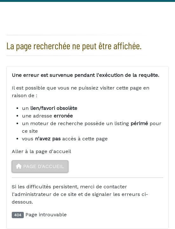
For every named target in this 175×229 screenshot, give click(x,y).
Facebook (144, 6)
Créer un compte (57, 6)
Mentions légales (103, 6)
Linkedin (170, 6)
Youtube (167, 19)
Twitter (157, 6)
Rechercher (131, 6)
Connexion (20, 6)
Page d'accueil (40, 166)
